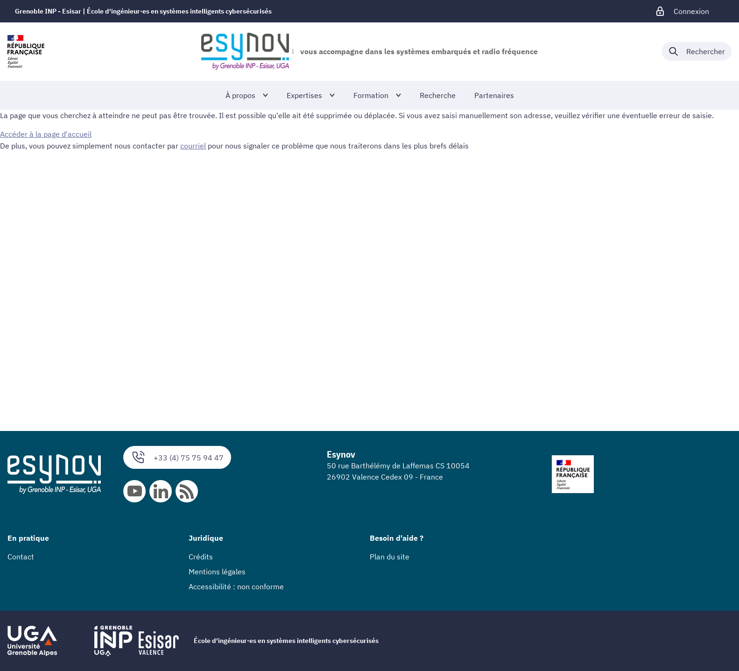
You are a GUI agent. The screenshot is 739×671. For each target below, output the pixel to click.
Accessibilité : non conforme (236, 586)
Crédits (201, 556)
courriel (193, 145)
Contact (20, 556)
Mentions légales (217, 571)
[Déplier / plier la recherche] (697, 51)
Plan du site (389, 556)
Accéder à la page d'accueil (45, 134)
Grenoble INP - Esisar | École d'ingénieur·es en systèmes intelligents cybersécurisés (143, 11)
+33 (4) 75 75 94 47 (177, 457)
